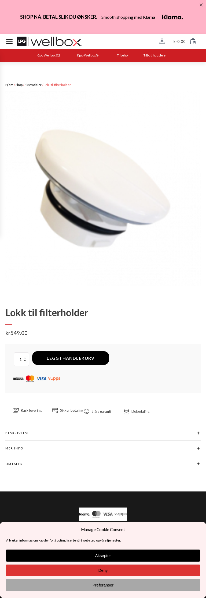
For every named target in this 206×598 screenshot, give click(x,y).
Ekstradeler (33, 85)
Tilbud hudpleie (154, 55)
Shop (19, 85)
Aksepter (103, 555)
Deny (103, 570)
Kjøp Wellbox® (87, 55)
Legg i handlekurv (70, 358)
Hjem (9, 85)
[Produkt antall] (21, 359)
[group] (103, 188)
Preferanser (103, 585)
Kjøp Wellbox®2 (48, 55)
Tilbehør (123, 55)
